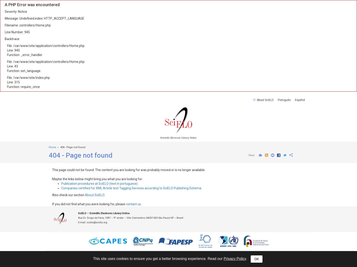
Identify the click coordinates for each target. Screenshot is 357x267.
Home (52, 147)
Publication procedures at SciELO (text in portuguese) (99, 183)
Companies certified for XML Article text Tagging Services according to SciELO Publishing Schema (131, 188)
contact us (133, 204)
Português (284, 100)
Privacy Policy (235, 259)
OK (256, 259)
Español (300, 100)
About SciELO (265, 100)
